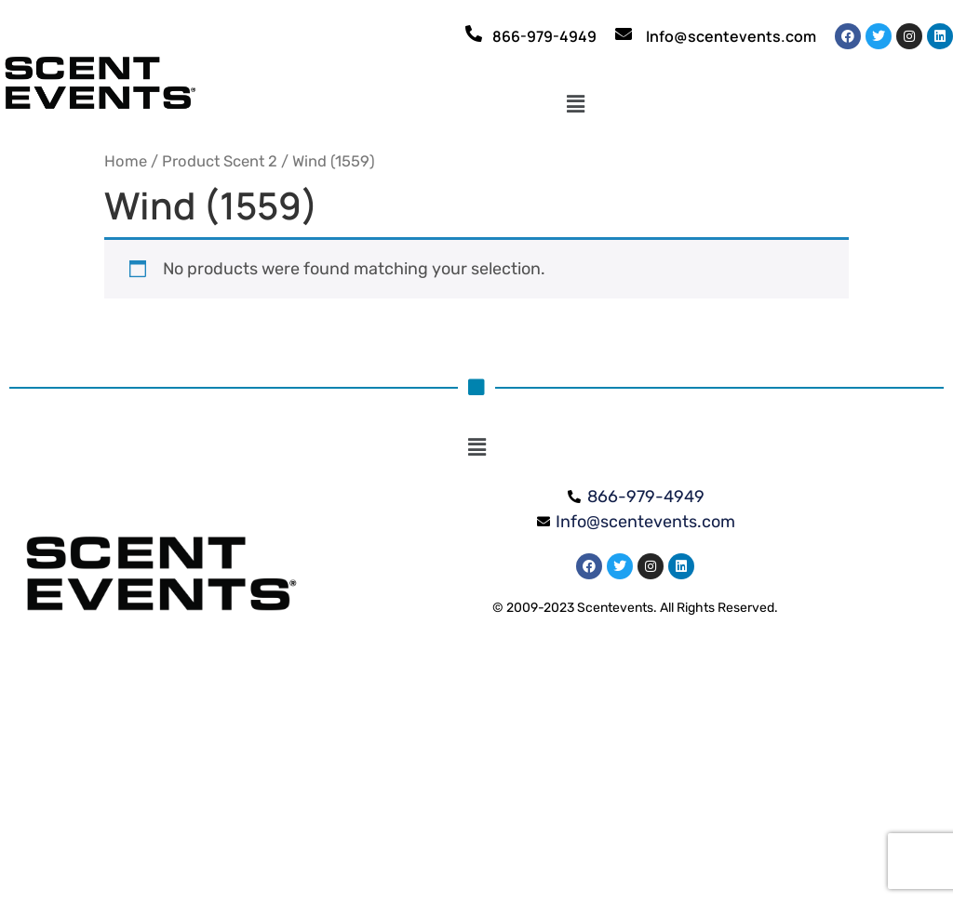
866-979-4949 (544, 36)
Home (125, 161)
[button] (576, 105)
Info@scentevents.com (731, 36)
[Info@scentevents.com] (623, 33)
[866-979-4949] (473, 33)
